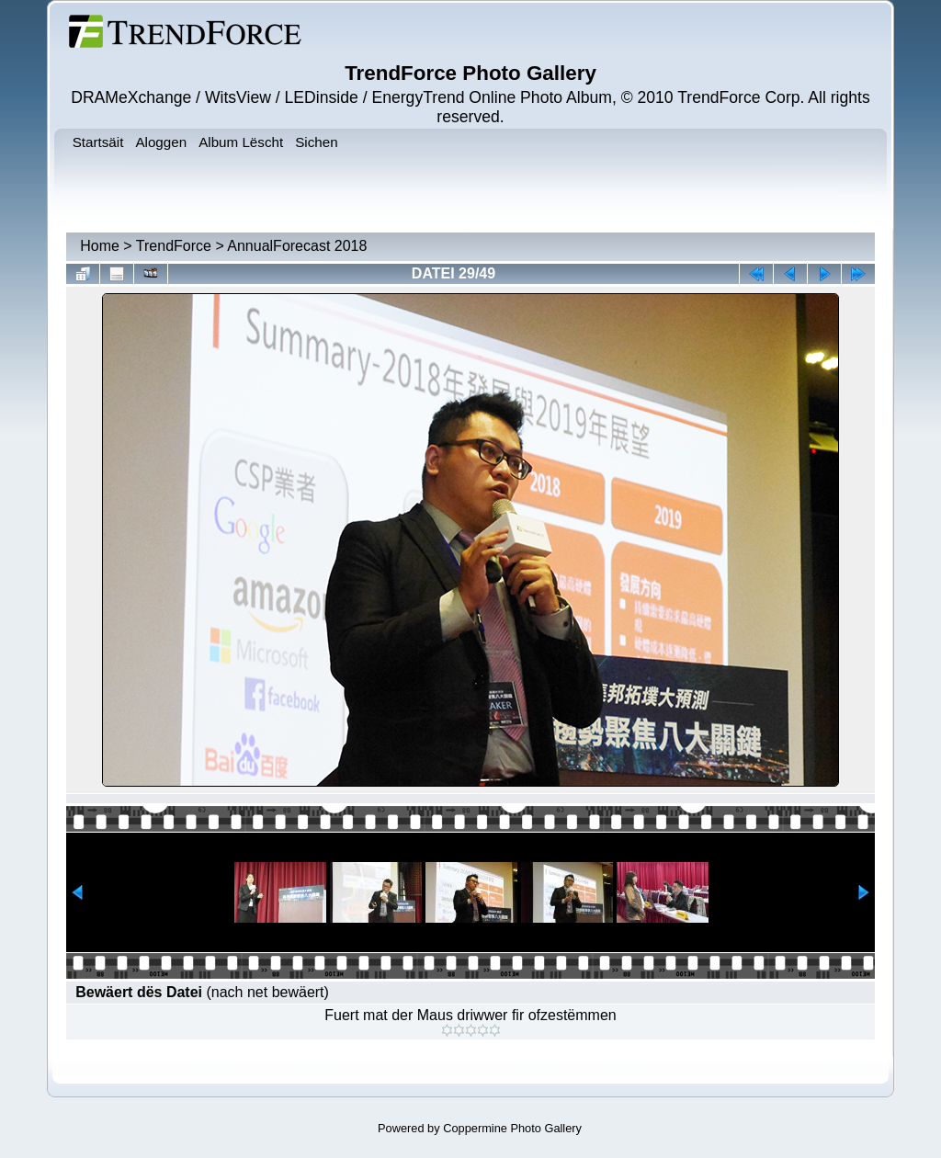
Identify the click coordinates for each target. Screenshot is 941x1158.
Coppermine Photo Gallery (512, 1128)
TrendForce (173, 246)
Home (99, 246)
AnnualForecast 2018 (297, 246)
